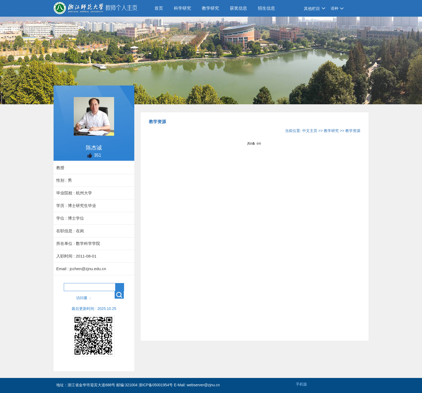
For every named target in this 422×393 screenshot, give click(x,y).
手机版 (301, 384)
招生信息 (266, 8)
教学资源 (352, 130)
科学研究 (182, 8)
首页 (158, 8)
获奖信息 (238, 8)
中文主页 (309, 130)
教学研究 (210, 8)
